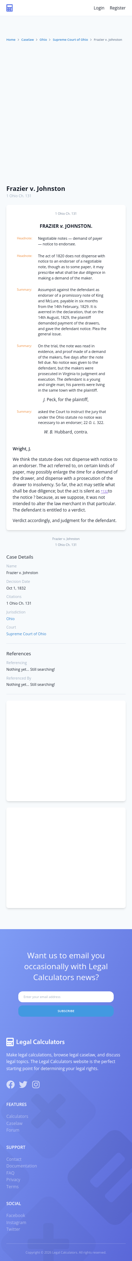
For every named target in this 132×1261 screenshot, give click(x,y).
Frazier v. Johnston (35, 188)
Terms (12, 1187)
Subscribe (66, 1011)
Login (99, 8)
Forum (12, 1130)
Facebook (15, 1215)
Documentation (21, 1166)
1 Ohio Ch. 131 (19, 195)
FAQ (10, 1173)
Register (118, 8)
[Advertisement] (66, 112)
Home (10, 39)
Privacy (13, 1180)
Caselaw (27, 39)
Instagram (16, 1222)
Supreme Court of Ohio (70, 39)
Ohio (43, 39)
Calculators (17, 1116)
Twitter (13, 1229)
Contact (13, 1159)
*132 (104, 491)
